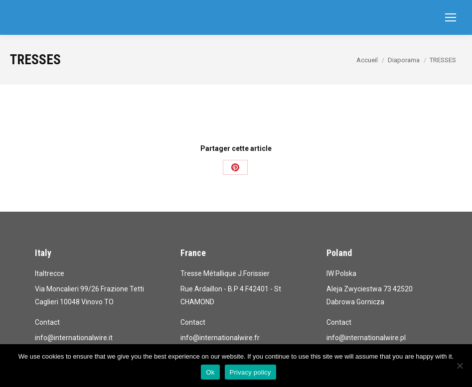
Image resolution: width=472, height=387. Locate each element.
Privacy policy (250, 372)
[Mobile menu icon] (451, 17)
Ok (210, 372)
